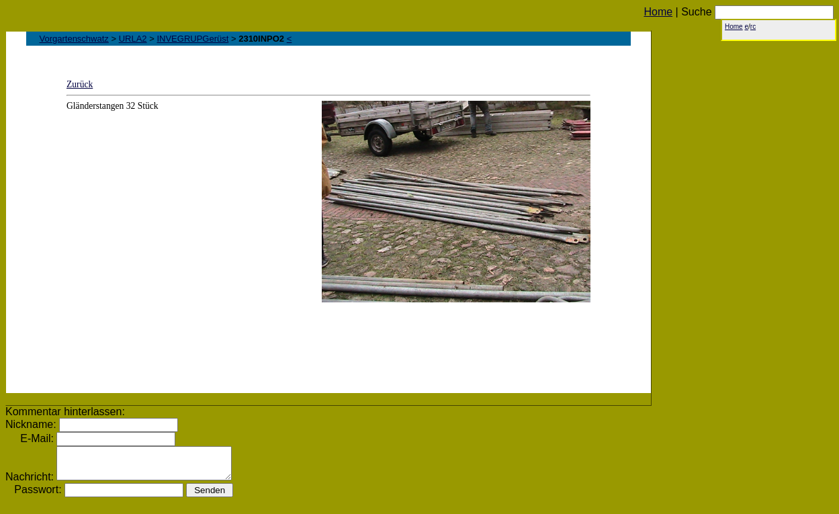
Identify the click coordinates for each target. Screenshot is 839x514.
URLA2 (133, 39)
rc (753, 26)
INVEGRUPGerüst (192, 39)
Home (658, 11)
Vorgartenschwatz (74, 39)
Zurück (80, 84)
